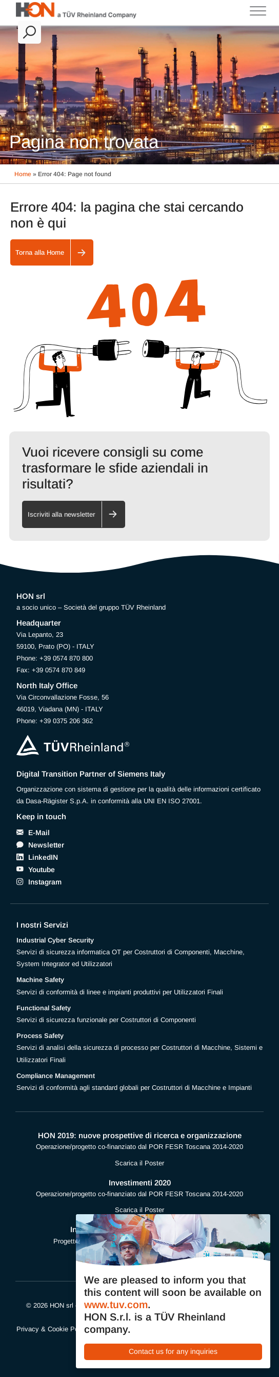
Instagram (45, 882)
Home (22, 174)
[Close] (263, 1221)
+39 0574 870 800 (66, 658)
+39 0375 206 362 (66, 721)
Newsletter (46, 845)
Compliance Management (55, 1076)
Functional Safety (43, 1008)
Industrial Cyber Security (55, 940)
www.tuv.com (116, 1304)
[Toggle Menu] (258, 11)
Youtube (41, 870)
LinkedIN (43, 857)
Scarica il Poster (139, 1163)
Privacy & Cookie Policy (52, 1329)
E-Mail (39, 833)
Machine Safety (40, 980)
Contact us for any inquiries (173, 1351)
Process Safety (40, 1036)
